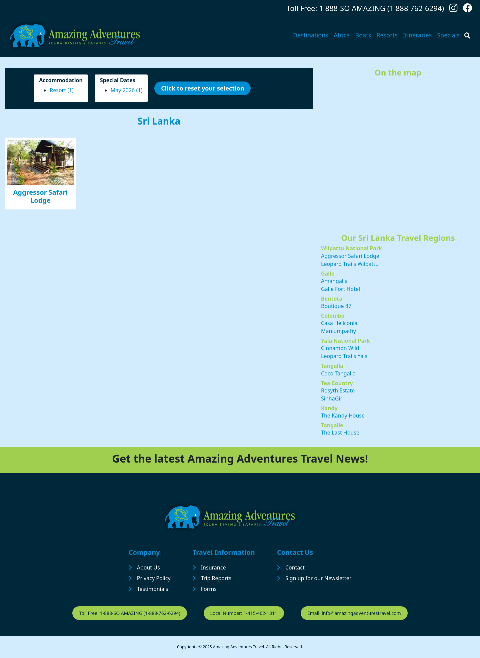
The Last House (340, 432)
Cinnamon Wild (340, 348)
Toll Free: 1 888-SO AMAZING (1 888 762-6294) (365, 8)
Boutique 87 (336, 306)
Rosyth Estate (338, 390)
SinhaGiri (332, 398)
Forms (209, 589)
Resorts (386, 35)
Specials (448, 35)
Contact (295, 567)
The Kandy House (343, 415)
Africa (342, 35)
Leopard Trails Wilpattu (350, 264)
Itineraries (417, 35)
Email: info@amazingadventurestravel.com (354, 613)
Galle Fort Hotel (340, 289)
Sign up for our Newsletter (318, 578)
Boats (363, 35)
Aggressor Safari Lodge (40, 196)
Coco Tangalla (338, 373)
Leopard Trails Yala (344, 356)
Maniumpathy (338, 331)
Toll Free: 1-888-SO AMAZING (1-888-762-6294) (129, 613)
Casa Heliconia (339, 323)
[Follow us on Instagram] (453, 9)
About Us (148, 567)
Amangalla (334, 281)
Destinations (310, 35)
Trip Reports (216, 578)
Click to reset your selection (202, 88)
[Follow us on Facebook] (467, 9)
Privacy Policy (154, 578)
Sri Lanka (159, 121)
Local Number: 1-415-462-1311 (243, 613)
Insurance (213, 567)
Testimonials (152, 589)
